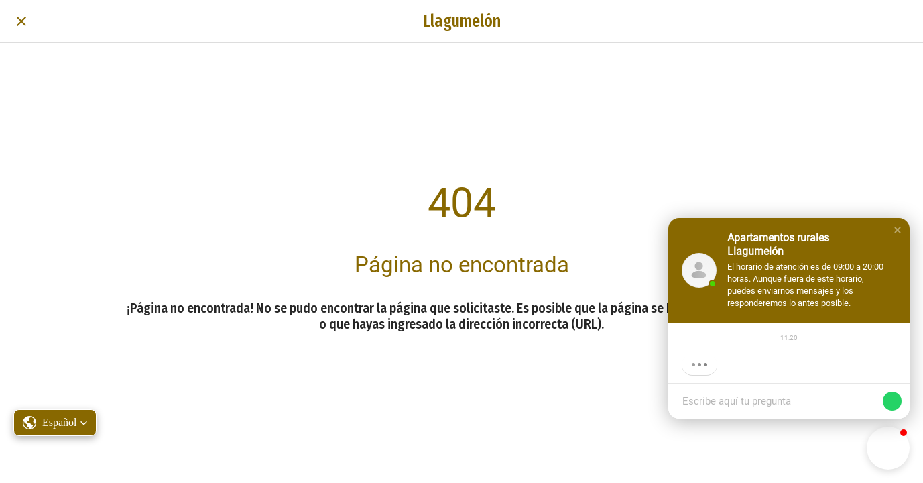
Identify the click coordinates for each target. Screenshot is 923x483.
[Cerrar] (21, 21)
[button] (897, 230)
